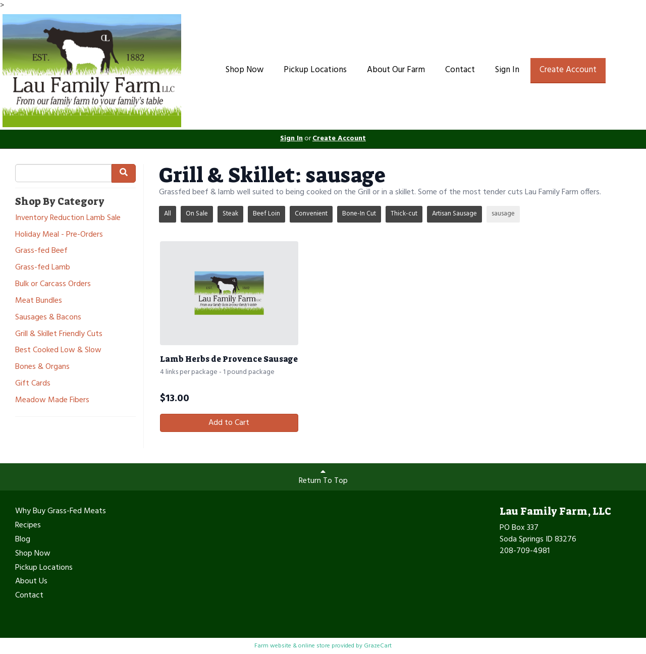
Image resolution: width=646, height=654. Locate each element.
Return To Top (323, 477)
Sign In (507, 70)
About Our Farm (396, 70)
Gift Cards (32, 384)
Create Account (568, 70)
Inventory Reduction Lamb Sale (68, 218)
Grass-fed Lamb (42, 268)
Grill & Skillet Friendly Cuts (58, 334)
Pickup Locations (315, 70)
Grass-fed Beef (41, 251)
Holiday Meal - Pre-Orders (59, 235)
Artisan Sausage (454, 213)
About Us (31, 582)
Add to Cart (228, 422)
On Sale (197, 213)
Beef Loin (266, 213)
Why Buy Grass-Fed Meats (60, 512)
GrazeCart (378, 646)
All (167, 213)
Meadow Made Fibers (52, 400)
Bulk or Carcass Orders (53, 284)
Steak (230, 213)
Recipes (28, 526)
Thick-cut (404, 213)
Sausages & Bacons (48, 317)
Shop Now (244, 70)
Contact (460, 70)
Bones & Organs (42, 367)
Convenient (311, 213)
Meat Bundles (38, 301)
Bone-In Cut (359, 213)
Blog (22, 540)
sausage (503, 213)
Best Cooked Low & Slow (58, 350)
